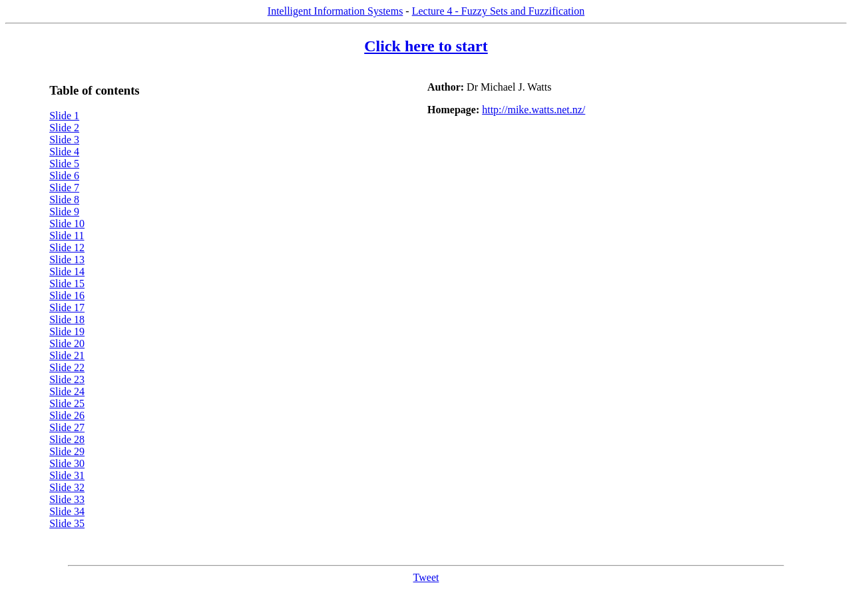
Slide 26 (67, 415)
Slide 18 (67, 319)
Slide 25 (67, 403)
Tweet (426, 577)
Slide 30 (67, 463)
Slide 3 (64, 139)
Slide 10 (67, 223)
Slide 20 (67, 343)
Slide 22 (67, 367)
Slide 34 (67, 511)
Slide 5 (64, 163)
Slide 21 (67, 355)
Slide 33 (67, 499)
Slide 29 (67, 451)
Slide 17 (67, 307)
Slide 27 (67, 427)
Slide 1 (64, 115)
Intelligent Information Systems (335, 11)
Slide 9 (64, 211)
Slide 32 (67, 487)
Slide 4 (64, 151)
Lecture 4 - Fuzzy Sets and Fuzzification (498, 11)
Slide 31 (67, 475)
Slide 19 (67, 331)
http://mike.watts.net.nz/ (533, 109)
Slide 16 (67, 295)
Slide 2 (64, 127)
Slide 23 (67, 379)
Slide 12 (67, 247)
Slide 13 (67, 259)
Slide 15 (67, 283)
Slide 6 (64, 175)
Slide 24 (67, 391)
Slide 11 (66, 235)
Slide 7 (64, 187)
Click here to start (426, 46)
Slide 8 (64, 199)
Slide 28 (67, 439)
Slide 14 (67, 271)
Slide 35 (67, 523)
